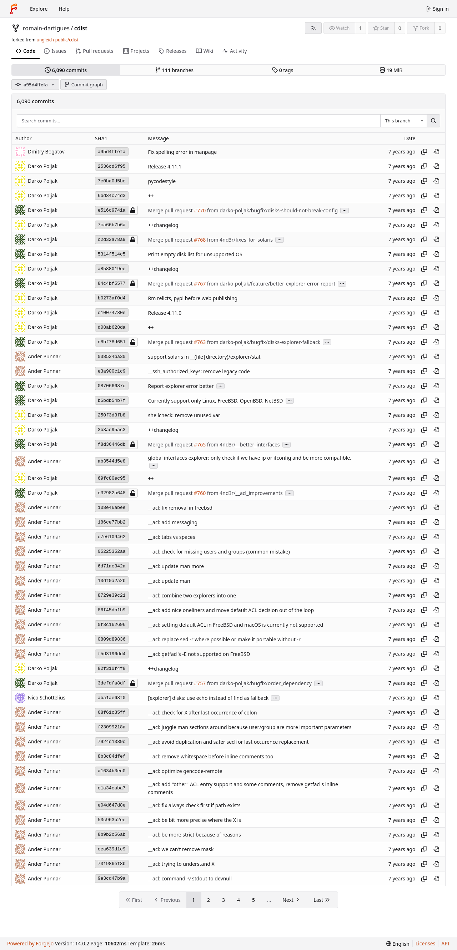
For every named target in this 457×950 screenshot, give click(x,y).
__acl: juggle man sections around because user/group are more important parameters (250, 727)
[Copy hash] (424, 151)
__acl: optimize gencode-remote (185, 771)
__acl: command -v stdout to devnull (190, 878)
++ (151, 195)
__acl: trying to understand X (181, 864)
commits (66, 70)
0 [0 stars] (399, 28)
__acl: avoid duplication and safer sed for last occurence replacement (228, 741)
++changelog (163, 225)
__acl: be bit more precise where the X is (194, 820)
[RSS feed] (313, 28)
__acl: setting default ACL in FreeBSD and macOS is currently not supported (235, 624)
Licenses (426, 943)
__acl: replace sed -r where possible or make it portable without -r (224, 639)
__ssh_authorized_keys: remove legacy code (199, 371)
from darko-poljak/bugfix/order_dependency (259, 683)
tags (282, 70)
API (445, 943)
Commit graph (83, 84)
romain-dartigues (46, 28)
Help (64, 8)
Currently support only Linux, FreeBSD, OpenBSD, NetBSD (215, 400)
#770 (200, 210)
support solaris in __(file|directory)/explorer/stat (204, 356)
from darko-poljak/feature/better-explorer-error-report (270, 283)
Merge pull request (171, 210)
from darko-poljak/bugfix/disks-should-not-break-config (272, 210)
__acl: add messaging (172, 522)
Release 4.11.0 (165, 312)
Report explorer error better (181, 386)
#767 (200, 283)
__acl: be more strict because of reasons (194, 835)
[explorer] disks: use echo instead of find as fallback (208, 697)
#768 (200, 239)
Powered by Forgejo (30, 943)
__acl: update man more (176, 566)
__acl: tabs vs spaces (171, 537)
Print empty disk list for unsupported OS (195, 254)
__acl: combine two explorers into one (192, 595)
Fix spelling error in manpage (182, 151)
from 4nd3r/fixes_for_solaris (239, 239)
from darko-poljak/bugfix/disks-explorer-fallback (263, 342)
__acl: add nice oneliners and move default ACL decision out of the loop (231, 610)
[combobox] (403, 121)
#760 (200, 493)
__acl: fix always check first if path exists (194, 805)
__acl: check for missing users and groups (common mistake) (219, 551)
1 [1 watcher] (360, 28)
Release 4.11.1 (165, 166)
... (344, 210)
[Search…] (433, 121)
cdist (80, 28)
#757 (200, 683)
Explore (38, 8)
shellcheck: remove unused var (184, 415)
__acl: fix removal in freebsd (180, 507)
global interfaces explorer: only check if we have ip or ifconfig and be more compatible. (249, 457)
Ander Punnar (44, 356)
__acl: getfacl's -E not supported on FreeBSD (199, 654)
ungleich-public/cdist (57, 40)
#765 (200, 444)
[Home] (14, 8)
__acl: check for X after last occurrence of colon (202, 712)
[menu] (398, 943)
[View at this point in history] (436, 151)
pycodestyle (162, 181)
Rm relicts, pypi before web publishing (193, 298)
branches (174, 70)
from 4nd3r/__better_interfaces (243, 444)
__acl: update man (169, 580)
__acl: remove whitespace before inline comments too (210, 756)
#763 (200, 342)
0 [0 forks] (439, 28)
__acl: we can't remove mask (181, 849)
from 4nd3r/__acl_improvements (244, 493)
